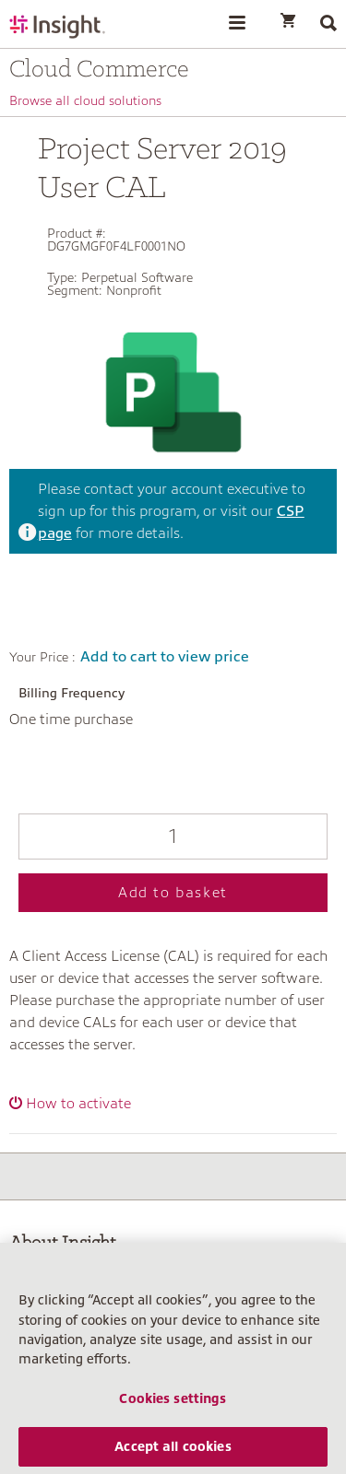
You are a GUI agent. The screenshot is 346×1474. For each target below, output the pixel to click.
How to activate (78, 1103)
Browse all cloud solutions (85, 100)
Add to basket (173, 892)
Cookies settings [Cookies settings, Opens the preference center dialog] (172, 1404)
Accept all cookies (173, 1452)
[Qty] (173, 836)
